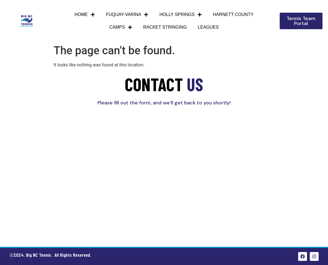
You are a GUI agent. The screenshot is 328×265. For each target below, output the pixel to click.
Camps (120, 27)
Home (85, 15)
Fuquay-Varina (127, 15)
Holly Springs (180, 15)
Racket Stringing (165, 27)
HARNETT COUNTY (233, 14)
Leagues (208, 27)
